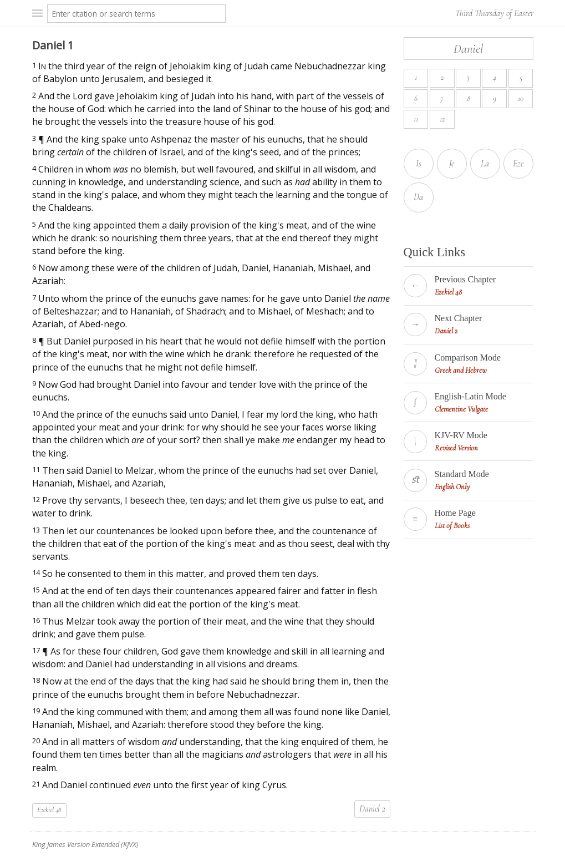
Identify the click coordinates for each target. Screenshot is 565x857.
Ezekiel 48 (49, 809)
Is (418, 163)
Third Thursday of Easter (494, 13)
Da (418, 196)
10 (520, 98)
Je (451, 163)
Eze (518, 163)
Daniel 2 (372, 808)
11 (416, 119)
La (485, 163)
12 (442, 119)
